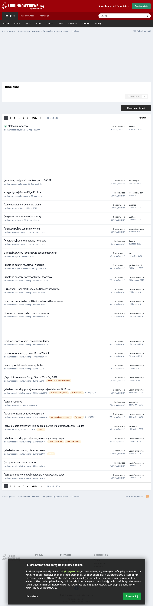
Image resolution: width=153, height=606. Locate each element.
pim (18, 256)
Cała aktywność (27, 16)
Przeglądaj (10, 16)
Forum (6, 24)
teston (19, 405)
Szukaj (98, 23)
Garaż (28, 23)
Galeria (17, 23)
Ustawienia (32, 596)
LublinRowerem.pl (24, 281)
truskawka (133, 402)
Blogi (61, 23)
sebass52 (133, 426)
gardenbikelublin (23, 268)
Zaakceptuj (132, 596)
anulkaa (132, 126)
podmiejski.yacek (24, 232)
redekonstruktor (23, 196)
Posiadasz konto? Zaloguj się (114, 6)
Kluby (38, 23)
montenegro (21, 184)
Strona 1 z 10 (53, 118)
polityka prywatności (70, 571)
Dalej (34, 118)
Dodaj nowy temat (136, 108)
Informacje (44, 16)
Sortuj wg (142, 118)
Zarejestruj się (141, 6)
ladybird (19, 130)
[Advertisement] (76, 58)
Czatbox (49, 23)
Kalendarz (72, 23)
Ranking (85, 23)
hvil (17, 429)
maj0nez (20, 208)
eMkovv (19, 220)
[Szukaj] (114, 15)
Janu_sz (132, 241)
